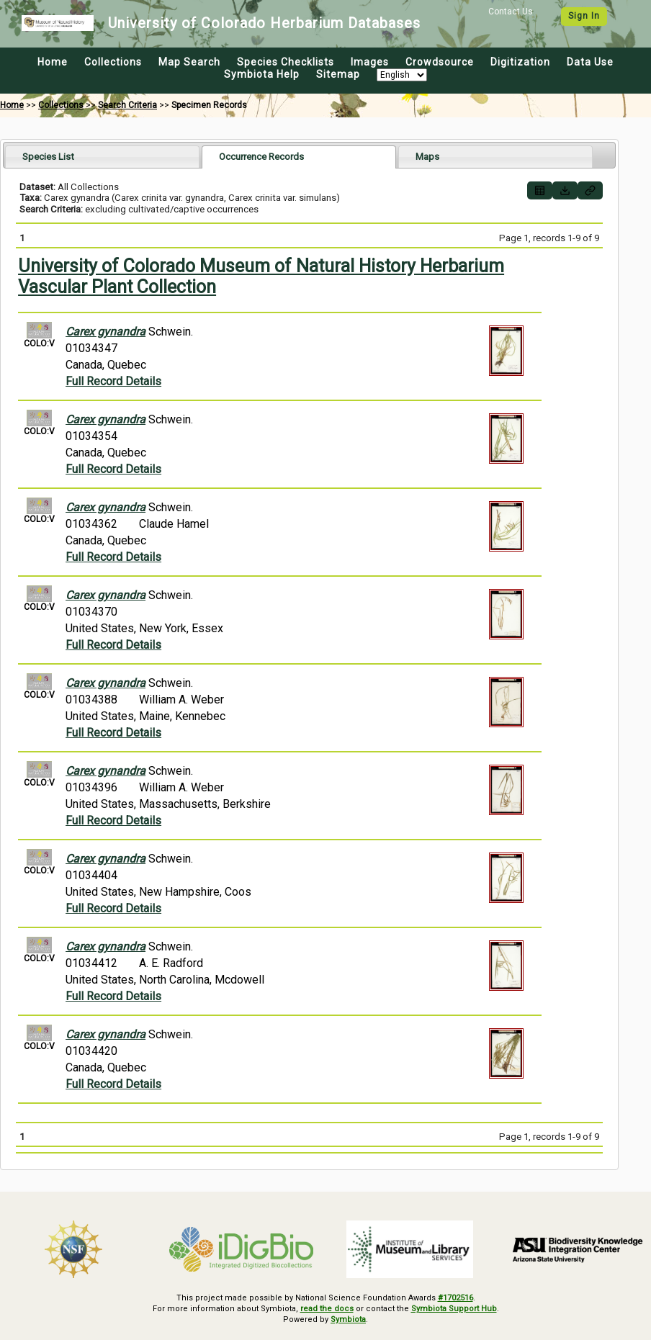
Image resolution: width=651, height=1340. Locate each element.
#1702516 (455, 1298)
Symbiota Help (262, 74)
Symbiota (348, 1319)
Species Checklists (285, 62)
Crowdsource (439, 62)
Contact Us (510, 11)
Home (52, 62)
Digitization (520, 62)
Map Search (189, 62)
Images (370, 62)
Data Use (590, 62)
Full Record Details (113, 381)
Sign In (584, 16)
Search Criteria (127, 105)
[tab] (102, 156)
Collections (113, 62)
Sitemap (338, 74)
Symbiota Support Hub (454, 1308)
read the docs (327, 1308)
